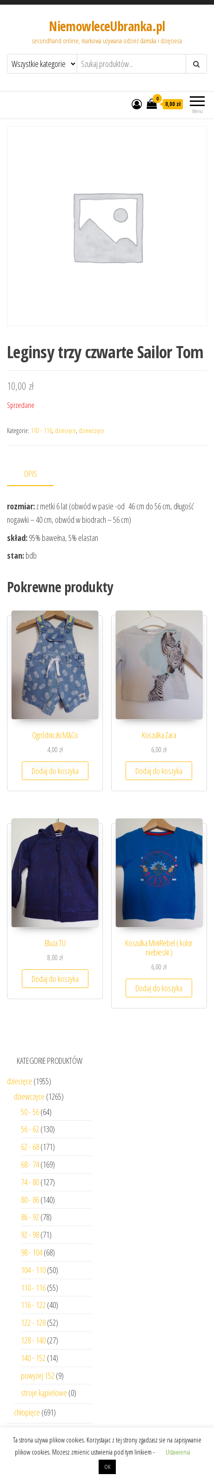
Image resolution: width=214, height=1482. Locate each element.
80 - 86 (30, 1199)
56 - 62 (30, 1129)
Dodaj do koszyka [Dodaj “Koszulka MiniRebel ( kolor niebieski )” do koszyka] (158, 988)
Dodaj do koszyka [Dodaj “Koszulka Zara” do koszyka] (158, 770)
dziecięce (65, 430)
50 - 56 (30, 1111)
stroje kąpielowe (44, 1392)
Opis (30, 473)
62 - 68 (30, 1146)
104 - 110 (33, 1269)
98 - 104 (31, 1252)
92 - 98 (30, 1234)
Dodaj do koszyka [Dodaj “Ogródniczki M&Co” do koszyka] (55, 770)
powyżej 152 (37, 1375)
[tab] (37, 474)
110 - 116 (41, 430)
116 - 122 (33, 1304)
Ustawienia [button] (178, 1451)
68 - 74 (30, 1164)
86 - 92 (30, 1216)
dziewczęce (91, 430)
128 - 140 (33, 1340)
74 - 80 (30, 1182)
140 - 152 (33, 1357)
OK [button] (107, 1466)
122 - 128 (33, 1322)
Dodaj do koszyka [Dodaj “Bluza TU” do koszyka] (55, 978)
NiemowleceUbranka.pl (107, 26)
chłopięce (27, 1412)
